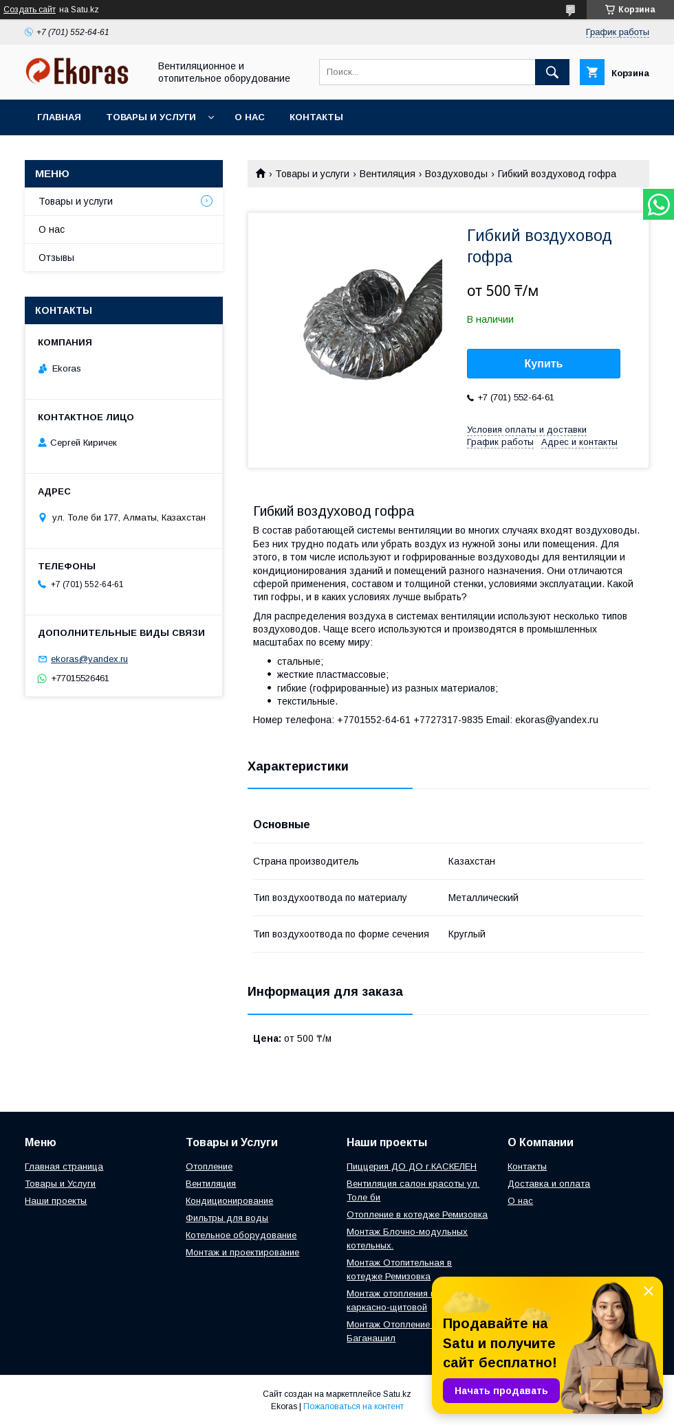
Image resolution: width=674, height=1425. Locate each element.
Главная (59, 117)
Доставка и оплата (549, 1183)
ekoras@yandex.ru (89, 659)
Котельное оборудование (241, 1235)
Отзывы (56, 257)
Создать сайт (29, 9)
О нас (250, 117)
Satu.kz (397, 1394)
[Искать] (552, 72)
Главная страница (64, 1166)
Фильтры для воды (227, 1218)
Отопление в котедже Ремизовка (417, 1214)
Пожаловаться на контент (353, 1406)
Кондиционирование (229, 1201)
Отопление (209, 1166)
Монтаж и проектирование (242, 1252)
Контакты (316, 117)
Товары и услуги (151, 117)
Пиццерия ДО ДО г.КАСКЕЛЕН (412, 1166)
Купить (544, 363)
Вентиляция (387, 173)
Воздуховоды (456, 173)
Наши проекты (56, 1201)
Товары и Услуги (60, 1183)
